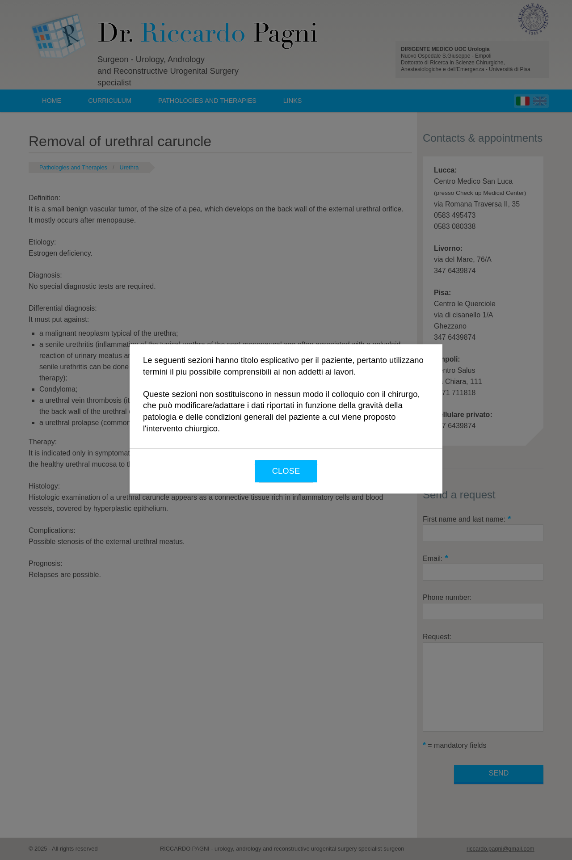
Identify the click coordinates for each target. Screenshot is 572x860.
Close (286, 471)
